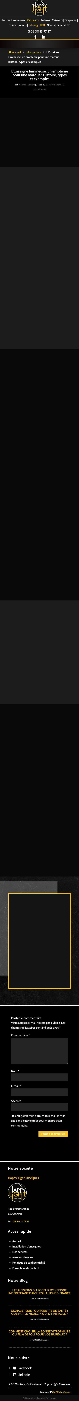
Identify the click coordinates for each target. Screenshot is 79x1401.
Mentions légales (22, 1233)
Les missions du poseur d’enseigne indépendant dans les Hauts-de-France (39, 1268)
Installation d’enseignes (26, 1223)
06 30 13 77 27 (39, 31)
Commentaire (20, 1011)
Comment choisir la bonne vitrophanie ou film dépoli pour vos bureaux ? (39, 1309)
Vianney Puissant (27, 84)
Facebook (25, 1344)
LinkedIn (24, 1351)
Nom (15, 1047)
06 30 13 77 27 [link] (21, 1197)
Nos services (20, 1228)
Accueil (14, 52)
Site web (16, 1077)
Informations (33, 52)
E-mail (16, 1062)
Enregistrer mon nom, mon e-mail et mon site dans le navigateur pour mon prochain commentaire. (38, 1097)
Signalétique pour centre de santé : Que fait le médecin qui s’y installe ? (39, 1288)
